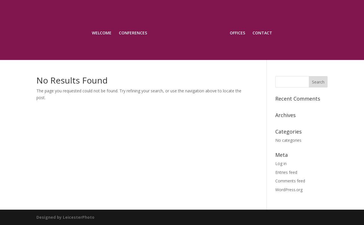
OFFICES (237, 33)
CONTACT (262, 33)
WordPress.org (289, 189)
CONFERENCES (133, 33)
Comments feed (290, 181)
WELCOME (101, 33)
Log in (281, 163)
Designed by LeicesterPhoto (65, 217)
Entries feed (286, 172)
